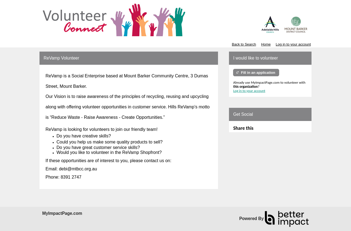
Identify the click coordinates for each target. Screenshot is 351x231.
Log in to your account (293, 44)
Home (266, 44)
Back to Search (244, 44)
